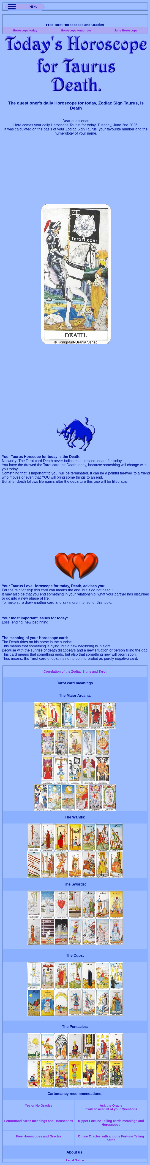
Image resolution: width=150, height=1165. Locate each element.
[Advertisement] (76, 172)
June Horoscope (126, 30)
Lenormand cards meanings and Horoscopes (38, 1121)
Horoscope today (25, 30)
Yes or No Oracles (38, 1105)
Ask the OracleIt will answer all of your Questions (111, 1107)
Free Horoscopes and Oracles (38, 1136)
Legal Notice (75, 1160)
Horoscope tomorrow (76, 30)
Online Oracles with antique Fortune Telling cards (111, 1138)
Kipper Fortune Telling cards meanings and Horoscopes (111, 1122)
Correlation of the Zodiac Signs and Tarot (75, 671)
